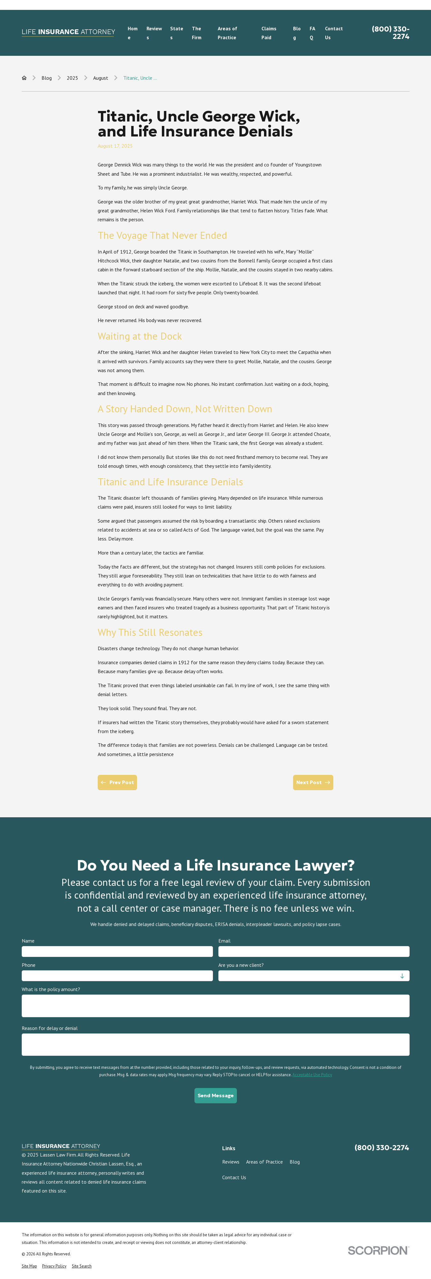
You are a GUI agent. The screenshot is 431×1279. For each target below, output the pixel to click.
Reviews (230, 1161)
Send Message (216, 1095)
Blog (295, 1161)
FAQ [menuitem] (312, 32)
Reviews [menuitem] (154, 32)
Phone (28, 965)
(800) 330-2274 (391, 33)
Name (28, 941)
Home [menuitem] (133, 32)
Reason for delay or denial (50, 1028)
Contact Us (234, 1177)
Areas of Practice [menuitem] (227, 32)
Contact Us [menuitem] (334, 32)
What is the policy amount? (51, 989)
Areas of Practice (264, 1161)
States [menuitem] (176, 32)
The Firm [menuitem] (196, 32)
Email (224, 941)
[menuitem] (29, 1266)
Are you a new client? (240, 965)
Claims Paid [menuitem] (268, 32)
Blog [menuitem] (297, 32)
